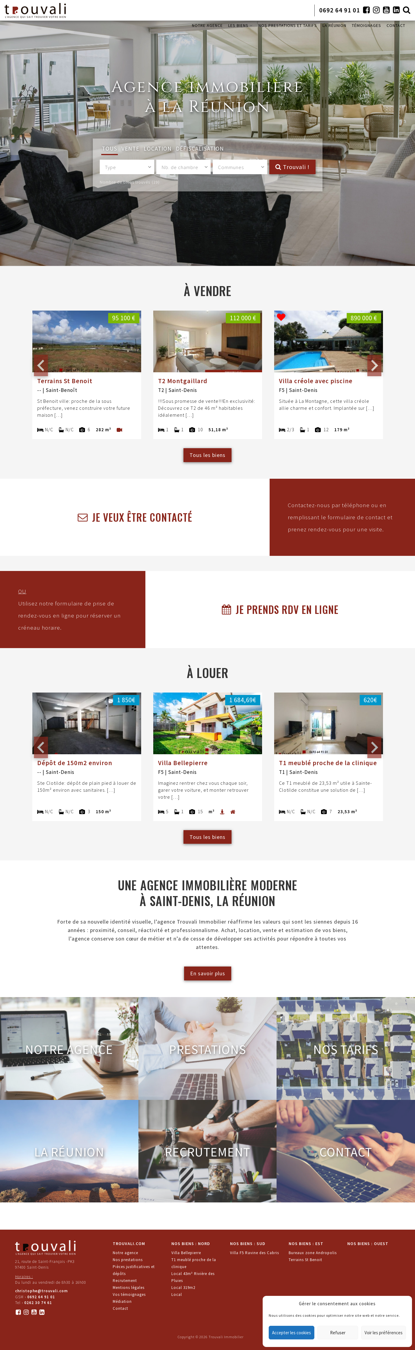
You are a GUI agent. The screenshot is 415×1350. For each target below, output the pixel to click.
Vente (130, 148)
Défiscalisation (200, 148)
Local (176, 1294)
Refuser (337, 1332)
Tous (109, 148)
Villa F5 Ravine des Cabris (254, 1252)
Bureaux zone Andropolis (313, 1252)
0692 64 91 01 (339, 10)
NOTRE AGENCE (207, 25)
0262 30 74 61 (38, 1302)
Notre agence (125, 1252)
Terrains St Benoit (305, 1259)
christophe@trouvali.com (41, 1290)
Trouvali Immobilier (226, 1337)
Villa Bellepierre (186, 1252)
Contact (120, 1308)
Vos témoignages (129, 1294)
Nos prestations (128, 1259)
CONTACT (396, 25)
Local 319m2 (183, 1287)
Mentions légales (128, 1287)
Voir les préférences (384, 1332)
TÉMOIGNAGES (366, 25)
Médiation (122, 1301)
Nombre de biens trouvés (130, 182)
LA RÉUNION (334, 25)
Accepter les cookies (291, 1332)
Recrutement (125, 1280)
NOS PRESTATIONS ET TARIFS (287, 25)
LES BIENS (240, 25)
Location (158, 148)
